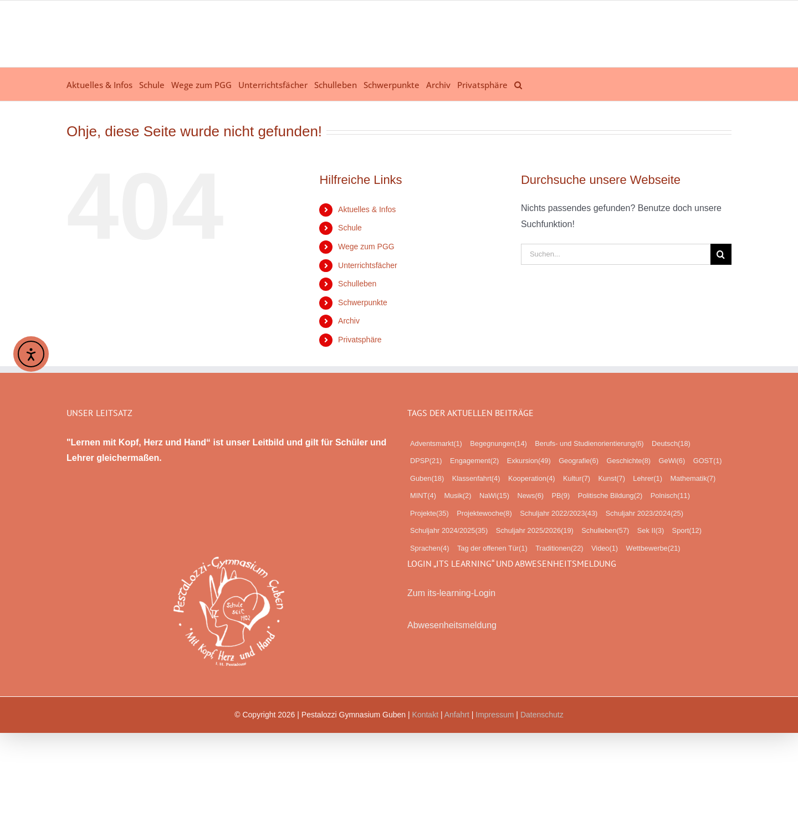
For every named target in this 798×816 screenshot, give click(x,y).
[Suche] (721, 254)
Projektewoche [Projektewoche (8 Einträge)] (484, 513)
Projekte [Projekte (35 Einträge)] (429, 513)
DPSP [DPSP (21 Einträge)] (426, 461)
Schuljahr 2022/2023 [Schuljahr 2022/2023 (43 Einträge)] (558, 513)
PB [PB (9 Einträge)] (560, 496)
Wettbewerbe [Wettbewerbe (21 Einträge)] (653, 548)
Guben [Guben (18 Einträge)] (427, 478)
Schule (350, 227)
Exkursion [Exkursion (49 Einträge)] (529, 461)
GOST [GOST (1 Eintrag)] (707, 461)
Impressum (494, 714)
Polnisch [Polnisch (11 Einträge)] (670, 496)
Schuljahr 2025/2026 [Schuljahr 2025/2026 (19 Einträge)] (535, 530)
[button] (518, 84)
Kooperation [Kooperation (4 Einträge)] (531, 478)
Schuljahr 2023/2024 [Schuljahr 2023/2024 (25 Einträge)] (644, 513)
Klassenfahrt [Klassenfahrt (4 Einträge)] (476, 478)
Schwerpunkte (362, 302)
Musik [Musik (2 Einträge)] (457, 496)
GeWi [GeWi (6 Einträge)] (672, 461)
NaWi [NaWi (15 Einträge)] (494, 496)
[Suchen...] (615, 254)
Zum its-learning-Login (451, 593)
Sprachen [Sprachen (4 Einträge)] (429, 548)
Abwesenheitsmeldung (452, 625)
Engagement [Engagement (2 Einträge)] (474, 461)
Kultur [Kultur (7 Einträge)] (576, 478)
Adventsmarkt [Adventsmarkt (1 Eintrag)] (436, 443)
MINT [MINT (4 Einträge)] (423, 496)
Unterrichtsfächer (367, 265)
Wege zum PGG (366, 246)
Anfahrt (456, 714)
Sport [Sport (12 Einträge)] (687, 530)
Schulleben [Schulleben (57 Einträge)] (605, 530)
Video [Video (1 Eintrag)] (604, 548)
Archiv (349, 320)
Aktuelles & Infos (367, 209)
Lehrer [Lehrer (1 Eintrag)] (647, 478)
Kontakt (425, 714)
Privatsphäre (360, 339)
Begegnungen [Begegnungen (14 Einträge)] (498, 443)
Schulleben (357, 283)
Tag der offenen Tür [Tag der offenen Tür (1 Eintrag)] (492, 548)
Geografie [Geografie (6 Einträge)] (578, 461)
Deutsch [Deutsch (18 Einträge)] (671, 443)
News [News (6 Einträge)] (530, 496)
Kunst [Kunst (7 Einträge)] (611, 478)
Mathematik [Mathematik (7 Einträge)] (692, 478)
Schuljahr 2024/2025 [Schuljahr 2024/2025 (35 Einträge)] (449, 530)
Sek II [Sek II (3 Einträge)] (650, 530)
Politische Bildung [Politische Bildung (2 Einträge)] (610, 496)
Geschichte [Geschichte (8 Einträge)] (628, 461)
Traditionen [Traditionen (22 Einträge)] (559, 548)
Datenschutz (542, 714)
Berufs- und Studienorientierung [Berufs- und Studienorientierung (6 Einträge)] (589, 443)
